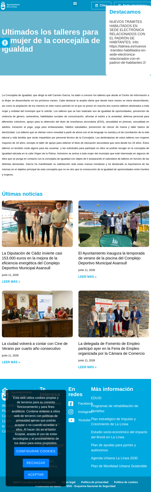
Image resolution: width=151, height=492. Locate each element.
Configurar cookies (36, 451)
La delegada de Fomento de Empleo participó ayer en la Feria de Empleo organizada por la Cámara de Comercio (111, 348)
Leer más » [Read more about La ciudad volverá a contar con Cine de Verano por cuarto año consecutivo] (11, 362)
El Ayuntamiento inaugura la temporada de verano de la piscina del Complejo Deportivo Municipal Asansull (111, 258)
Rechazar (36, 463)
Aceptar (36, 474)
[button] (5, 43)
